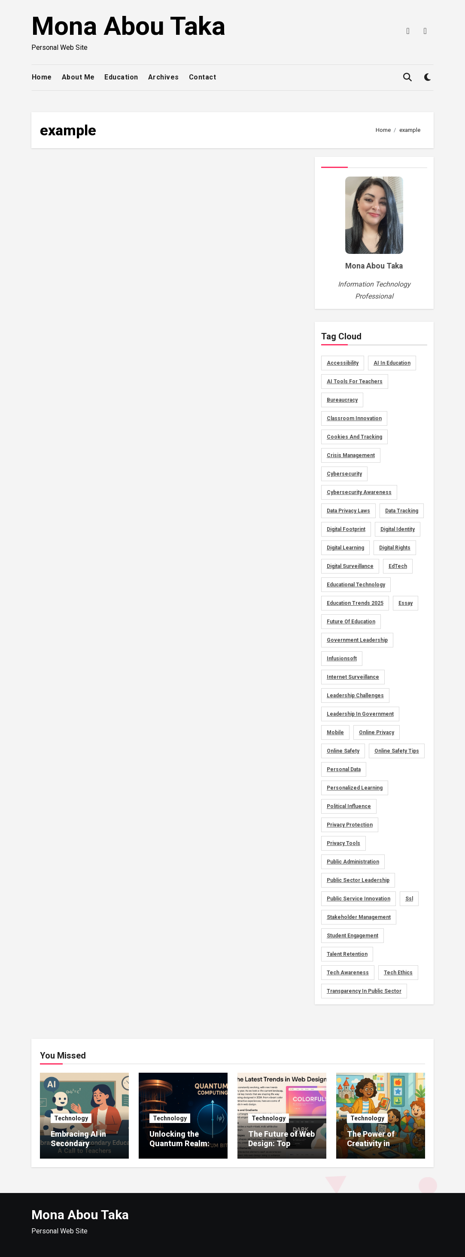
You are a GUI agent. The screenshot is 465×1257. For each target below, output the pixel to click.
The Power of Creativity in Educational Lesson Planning (376, 1147)
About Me (78, 77)
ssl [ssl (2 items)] (409, 899)
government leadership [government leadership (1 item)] (357, 640)
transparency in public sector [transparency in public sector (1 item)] (364, 991)
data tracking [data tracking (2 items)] (401, 511)
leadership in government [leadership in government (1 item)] (360, 714)
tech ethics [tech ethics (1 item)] (398, 973)
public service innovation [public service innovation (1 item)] (358, 899)
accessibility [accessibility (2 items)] (343, 363)
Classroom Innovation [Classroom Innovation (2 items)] (354, 418)
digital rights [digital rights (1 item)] (394, 548)
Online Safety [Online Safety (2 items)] (343, 751)
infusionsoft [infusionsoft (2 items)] (342, 659)
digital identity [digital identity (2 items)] (397, 529)
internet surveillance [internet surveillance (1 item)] (353, 677)
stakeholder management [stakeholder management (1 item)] (359, 917)
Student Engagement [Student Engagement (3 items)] (352, 936)
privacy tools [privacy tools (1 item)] (343, 843)
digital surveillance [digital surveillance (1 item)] (350, 566)
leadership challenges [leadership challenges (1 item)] (355, 696)
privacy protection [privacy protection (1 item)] (350, 825)
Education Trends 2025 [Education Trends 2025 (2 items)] (355, 603)
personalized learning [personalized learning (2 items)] (355, 788)
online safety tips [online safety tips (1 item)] (396, 751)
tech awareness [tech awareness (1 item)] (348, 973)
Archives (163, 77)
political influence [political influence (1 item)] (349, 806)
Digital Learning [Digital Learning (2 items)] (345, 548)
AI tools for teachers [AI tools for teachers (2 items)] (355, 381)
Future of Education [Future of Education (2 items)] (351, 622)
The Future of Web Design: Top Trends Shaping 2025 (281, 1147)
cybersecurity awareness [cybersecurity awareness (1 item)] (359, 492)
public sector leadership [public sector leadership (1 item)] (358, 880)
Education (121, 77)
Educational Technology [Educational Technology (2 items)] (356, 585)
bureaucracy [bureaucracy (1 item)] (342, 400)
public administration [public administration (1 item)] (353, 862)
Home (42, 77)
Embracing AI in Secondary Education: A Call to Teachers (81, 1147)
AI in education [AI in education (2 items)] (392, 363)
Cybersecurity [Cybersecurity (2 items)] (344, 474)
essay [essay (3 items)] (405, 603)
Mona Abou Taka (128, 26)
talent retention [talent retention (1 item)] (347, 954)
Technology (71, 1118)
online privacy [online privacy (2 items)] (376, 732)
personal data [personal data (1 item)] (344, 769)
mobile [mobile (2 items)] (335, 732)
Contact (202, 77)
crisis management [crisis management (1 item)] (351, 455)
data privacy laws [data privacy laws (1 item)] (348, 511)
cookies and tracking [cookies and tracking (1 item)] (354, 437)
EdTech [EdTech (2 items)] (398, 566)
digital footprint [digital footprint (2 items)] (346, 529)
